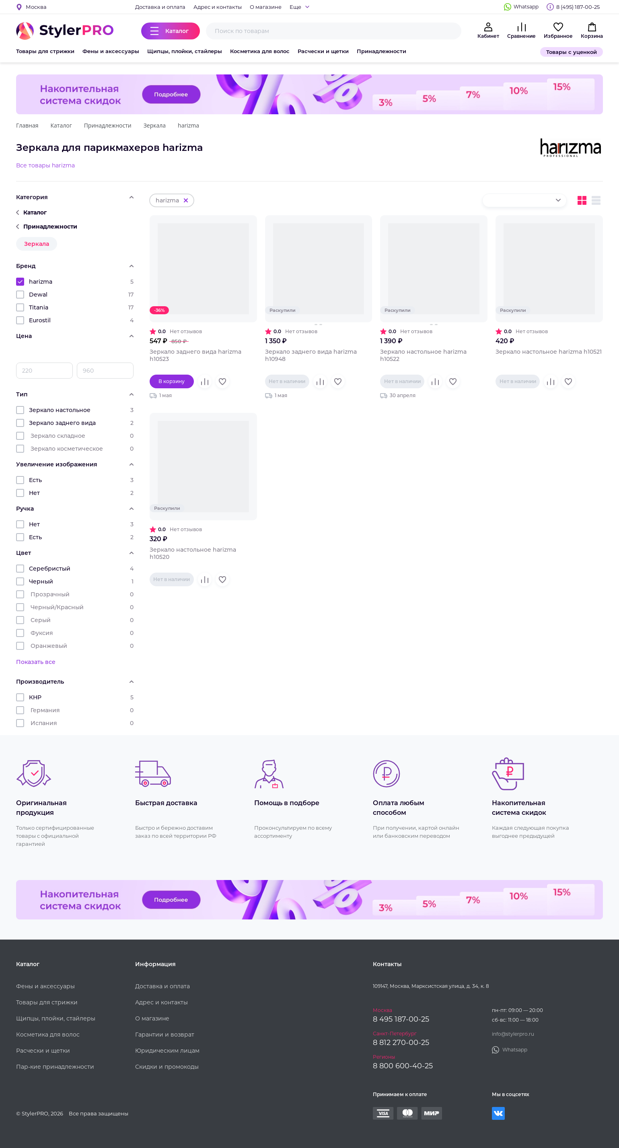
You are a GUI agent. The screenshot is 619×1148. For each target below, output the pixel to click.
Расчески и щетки (323, 51)
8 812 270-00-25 (401, 1042)
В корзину (171, 381)
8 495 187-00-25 (401, 1019)
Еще (295, 7)
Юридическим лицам (167, 1050)
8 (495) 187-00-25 (578, 7)
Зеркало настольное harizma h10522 (423, 355)
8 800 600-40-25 (403, 1065)
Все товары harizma (45, 165)
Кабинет (488, 36)
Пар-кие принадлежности (55, 1066)
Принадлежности (381, 51)
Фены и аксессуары (110, 51)
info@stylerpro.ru (513, 1034)
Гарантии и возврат (164, 1034)
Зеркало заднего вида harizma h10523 (195, 355)
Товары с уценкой (571, 52)
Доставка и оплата (160, 7)
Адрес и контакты (217, 7)
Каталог (177, 31)
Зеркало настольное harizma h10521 (549, 351)
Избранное (558, 36)
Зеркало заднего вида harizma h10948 (311, 355)
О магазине (266, 7)
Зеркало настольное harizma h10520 (193, 553)
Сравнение (521, 36)
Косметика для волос (260, 51)
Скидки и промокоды (167, 1066)
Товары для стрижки (45, 51)
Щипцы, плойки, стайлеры (184, 51)
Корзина (592, 36)
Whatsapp (526, 7)
